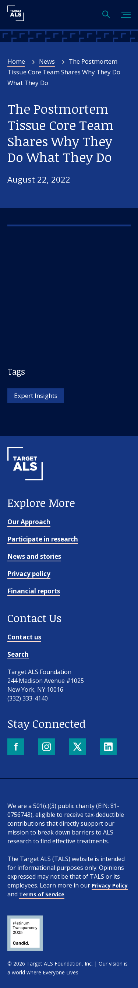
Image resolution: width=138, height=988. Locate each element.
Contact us (24, 637)
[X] (78, 747)
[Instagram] (47, 747)
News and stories (34, 556)
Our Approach (28, 522)
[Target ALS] (15, 18)
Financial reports (33, 591)
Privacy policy (28, 573)
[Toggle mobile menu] (126, 15)
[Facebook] (16, 747)
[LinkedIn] (109, 747)
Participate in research (42, 539)
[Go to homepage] (25, 492)
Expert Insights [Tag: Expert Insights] (35, 395)
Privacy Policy (110, 885)
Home (16, 61)
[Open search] (106, 15)
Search (18, 654)
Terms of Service (41, 894)
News (47, 61)
